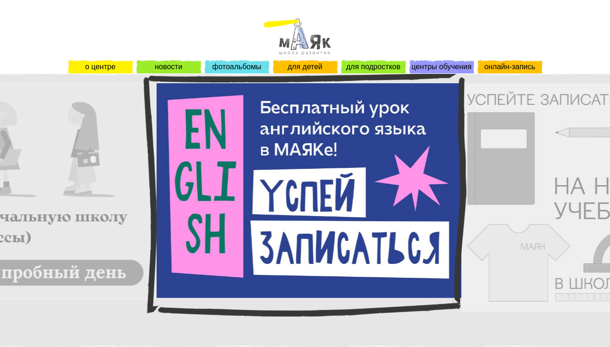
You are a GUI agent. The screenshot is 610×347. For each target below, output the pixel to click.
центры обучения (441, 67)
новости (168, 67)
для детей (304, 67)
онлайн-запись (509, 67)
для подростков (373, 67)
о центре (100, 67)
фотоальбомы (236, 67)
